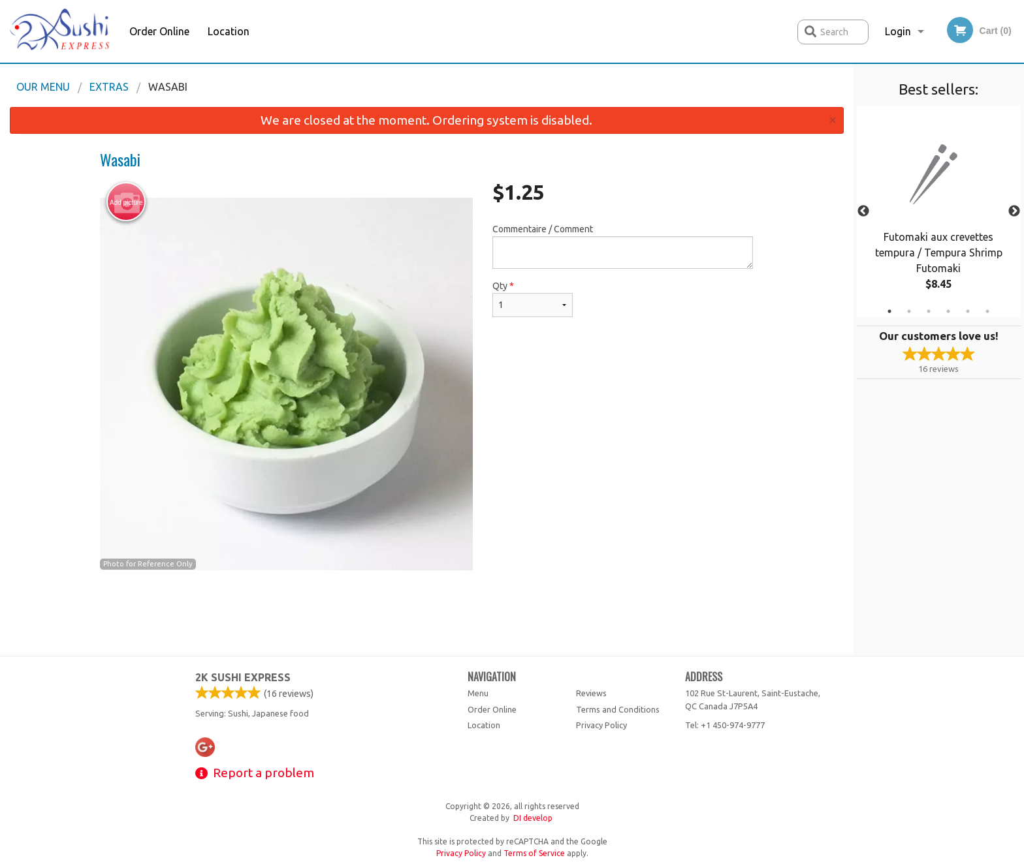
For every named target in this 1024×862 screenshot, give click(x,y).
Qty (532, 299)
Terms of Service (534, 853)
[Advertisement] (426, 612)
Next (1014, 211)
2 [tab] (909, 311)
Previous (863, 211)
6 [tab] (987, 311)
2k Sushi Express (243, 677)
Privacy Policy (601, 725)
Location (228, 31)
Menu (478, 693)
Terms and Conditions (618, 709)
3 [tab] (928, 311)
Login (898, 31)
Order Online (159, 31)
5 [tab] (967, 311)
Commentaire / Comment (622, 246)
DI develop (532, 818)
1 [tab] (889, 311)
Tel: (725, 725)
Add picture (126, 202)
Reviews (591, 693)
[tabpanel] (938, 211)
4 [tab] (948, 311)
